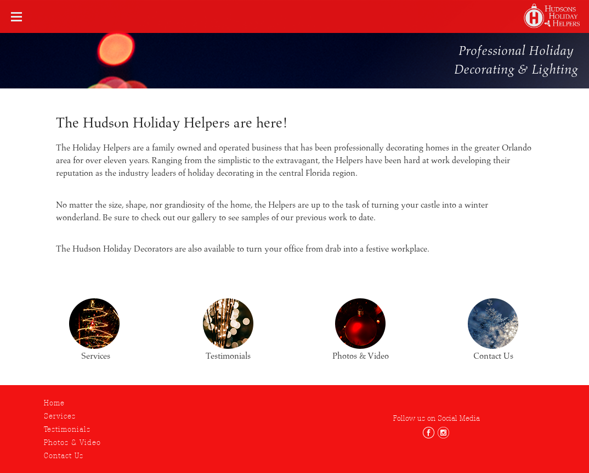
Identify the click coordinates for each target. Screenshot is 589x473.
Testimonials (67, 429)
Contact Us (63, 455)
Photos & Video (72, 442)
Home (54, 403)
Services (60, 416)
